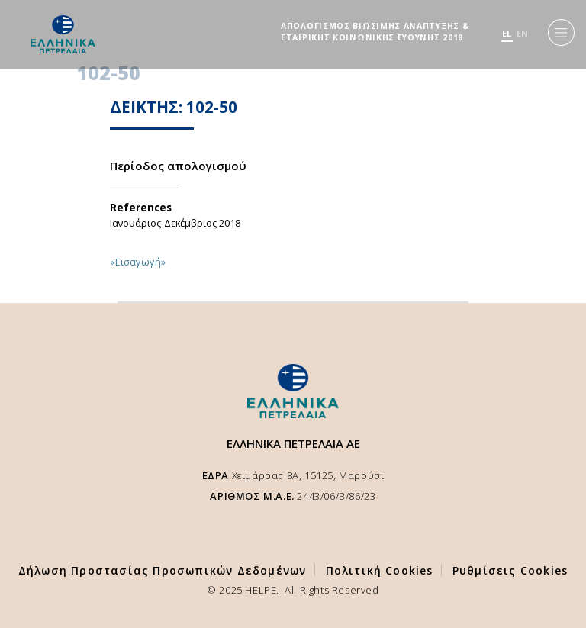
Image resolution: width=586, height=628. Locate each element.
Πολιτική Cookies (379, 570)
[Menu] (561, 32)
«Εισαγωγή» (138, 262)
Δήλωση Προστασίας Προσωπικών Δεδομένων (162, 570)
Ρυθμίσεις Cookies (510, 570)
